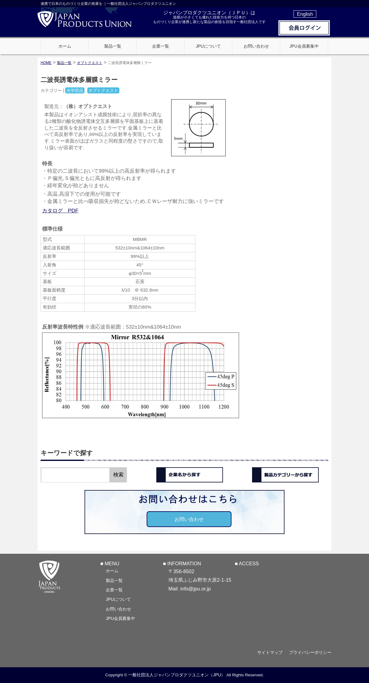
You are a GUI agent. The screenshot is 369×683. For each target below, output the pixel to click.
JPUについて (118, 599)
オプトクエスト (89, 63)
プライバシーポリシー (310, 652)
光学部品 (74, 90)
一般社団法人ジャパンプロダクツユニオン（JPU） (176, 674)
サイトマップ (270, 652)
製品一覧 (114, 580)
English (305, 14)
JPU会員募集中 (120, 618)
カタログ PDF (60, 211)
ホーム (112, 570)
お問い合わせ (189, 519)
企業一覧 (114, 589)
